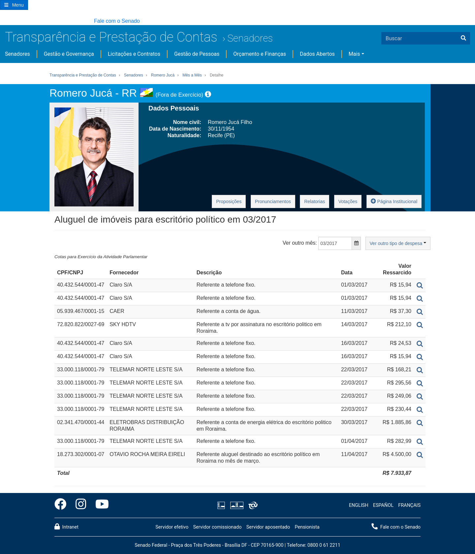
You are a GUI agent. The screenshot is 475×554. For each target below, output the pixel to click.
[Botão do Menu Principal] (14, 5)
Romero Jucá (162, 75)
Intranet (66, 526)
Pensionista (307, 527)
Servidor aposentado (268, 527)
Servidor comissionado (217, 527)
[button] (3, 21)
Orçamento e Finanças (259, 54)
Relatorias (314, 201)
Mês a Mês (192, 75)
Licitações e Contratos (134, 54)
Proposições (228, 201)
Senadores (250, 38)
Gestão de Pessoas (196, 54)
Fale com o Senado (117, 21)
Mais (354, 54)
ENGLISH (358, 505)
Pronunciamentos (273, 201)
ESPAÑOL (383, 505)
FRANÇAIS (409, 505)
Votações (348, 201)
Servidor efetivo (171, 527)
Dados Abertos (317, 54)
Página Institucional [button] (394, 201)
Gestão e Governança (69, 54)
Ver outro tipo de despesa (398, 243)
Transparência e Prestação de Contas (111, 37)
